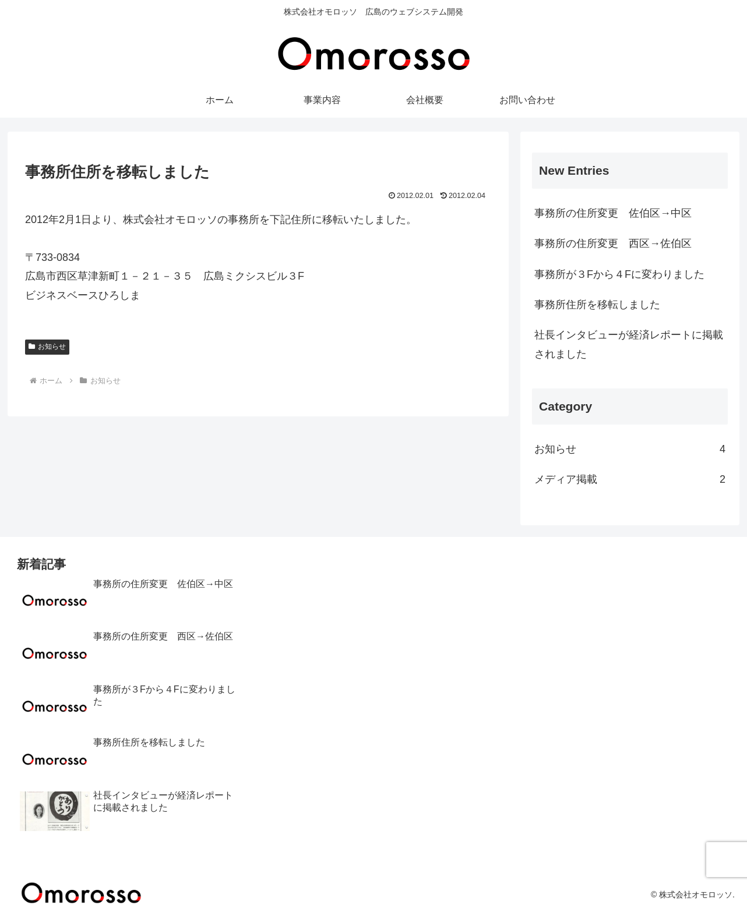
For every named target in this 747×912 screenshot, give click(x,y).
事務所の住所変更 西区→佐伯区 (613, 243)
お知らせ (47, 346)
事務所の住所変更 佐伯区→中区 (613, 213)
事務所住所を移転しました (597, 304)
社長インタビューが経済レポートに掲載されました (628, 344)
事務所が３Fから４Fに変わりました (619, 274)
